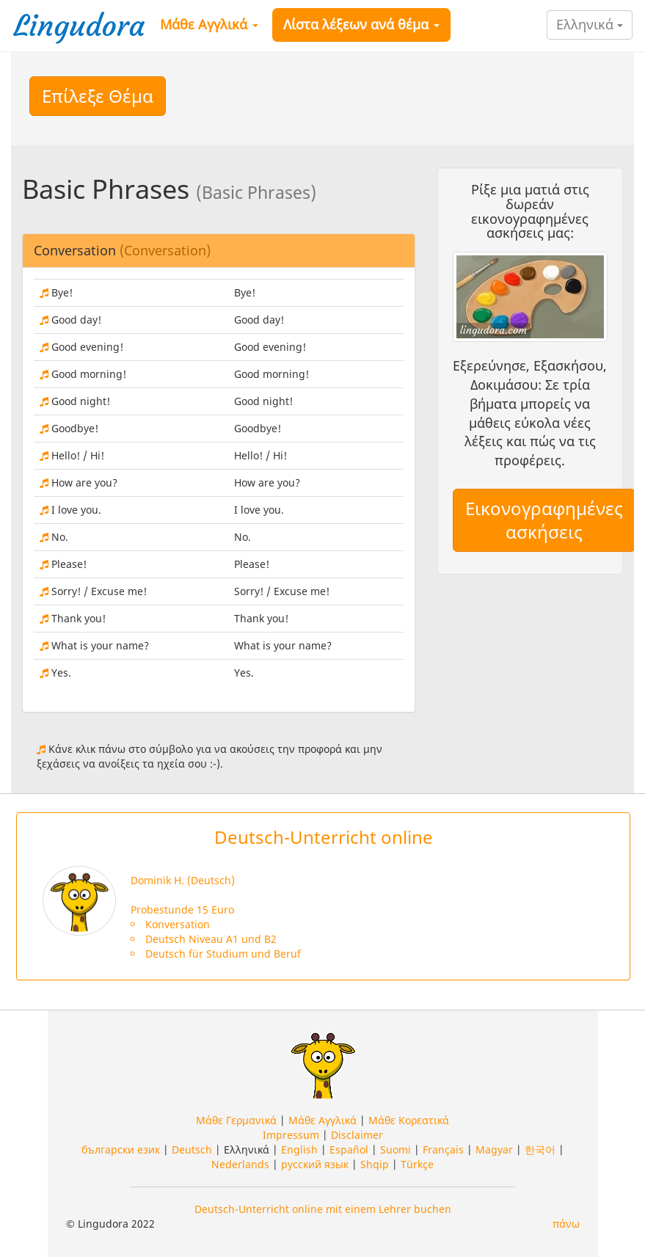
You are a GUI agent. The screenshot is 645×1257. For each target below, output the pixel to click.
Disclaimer (357, 1135)
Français (443, 1149)
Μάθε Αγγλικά (209, 24)
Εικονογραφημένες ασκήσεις (544, 520)
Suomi (395, 1149)
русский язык (315, 1164)
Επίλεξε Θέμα (97, 96)
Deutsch (192, 1149)
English (299, 1149)
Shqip (374, 1164)
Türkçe (417, 1164)
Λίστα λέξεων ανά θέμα (361, 24)
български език (120, 1149)
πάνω (566, 1224)
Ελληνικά (589, 24)
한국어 (540, 1149)
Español (348, 1149)
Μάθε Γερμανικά (236, 1120)
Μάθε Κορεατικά (408, 1120)
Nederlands (240, 1164)
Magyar (494, 1149)
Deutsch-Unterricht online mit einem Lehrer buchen (322, 1209)
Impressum (291, 1135)
